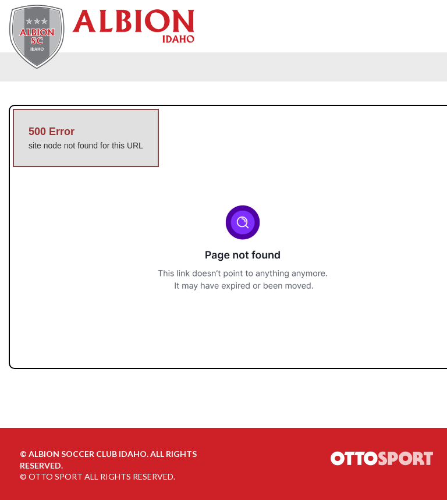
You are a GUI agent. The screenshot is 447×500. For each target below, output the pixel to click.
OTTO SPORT (56, 476)
